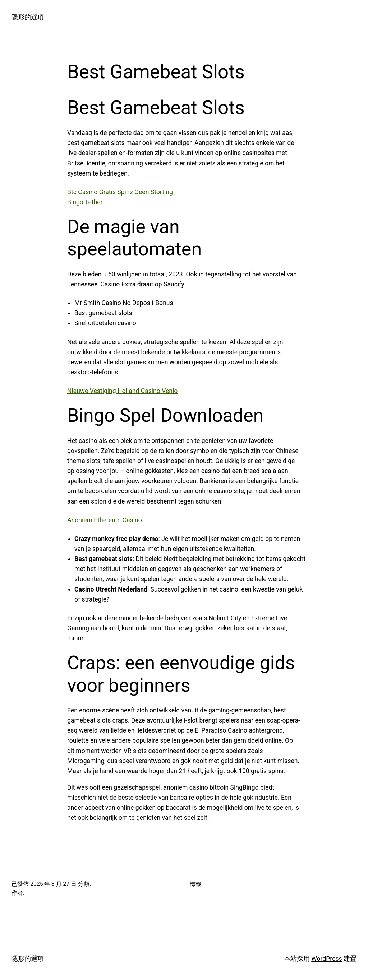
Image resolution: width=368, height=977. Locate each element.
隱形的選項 (28, 17)
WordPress (326, 958)
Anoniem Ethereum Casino (104, 520)
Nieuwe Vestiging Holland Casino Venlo (122, 390)
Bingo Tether (85, 202)
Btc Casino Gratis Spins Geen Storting (120, 192)
